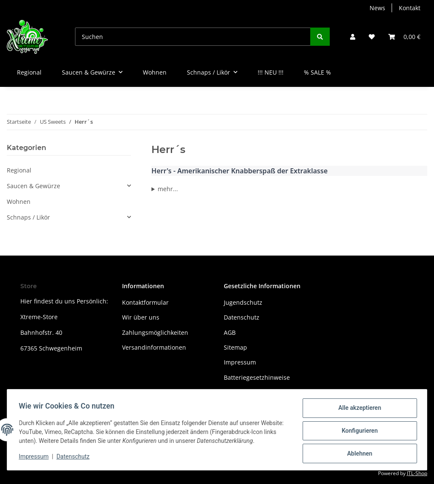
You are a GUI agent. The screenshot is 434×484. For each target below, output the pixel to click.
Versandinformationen (154, 347)
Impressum (240, 362)
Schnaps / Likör (28, 217)
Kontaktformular (145, 302)
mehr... (168, 189)
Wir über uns (140, 317)
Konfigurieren (357, 431)
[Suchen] (193, 37)
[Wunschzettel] (371, 36)
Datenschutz (241, 317)
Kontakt (409, 8)
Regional (19, 170)
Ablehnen (357, 454)
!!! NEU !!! (271, 72)
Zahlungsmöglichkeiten (155, 332)
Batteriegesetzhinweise (257, 377)
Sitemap (235, 347)
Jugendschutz (243, 302)
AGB (230, 332)
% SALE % (317, 72)
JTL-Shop (417, 473)
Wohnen (19, 201)
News (377, 8)
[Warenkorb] (404, 36)
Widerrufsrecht (245, 392)
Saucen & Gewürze (33, 186)
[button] (352, 36)
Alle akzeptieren (357, 409)
